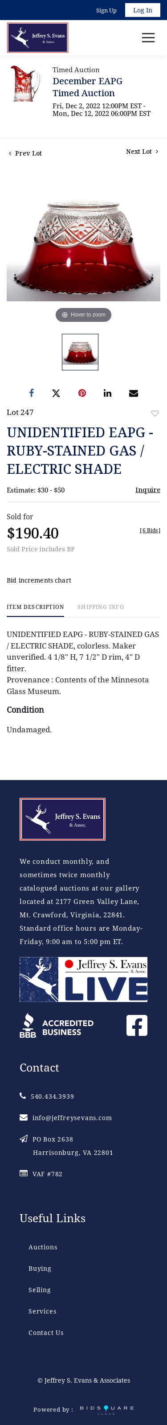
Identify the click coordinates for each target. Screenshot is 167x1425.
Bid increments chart (39, 580)
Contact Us (46, 1332)
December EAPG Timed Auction (87, 87)
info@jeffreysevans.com (66, 1117)
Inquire (147, 489)
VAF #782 (41, 1174)
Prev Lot (25, 153)
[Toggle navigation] (148, 37)
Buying (40, 1268)
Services (42, 1311)
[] (150, 530)
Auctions (43, 1247)
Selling (40, 1289)
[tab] (35, 610)
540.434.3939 (47, 1096)
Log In (142, 10)
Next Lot (142, 151)
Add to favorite (155, 413)
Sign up (106, 10)
